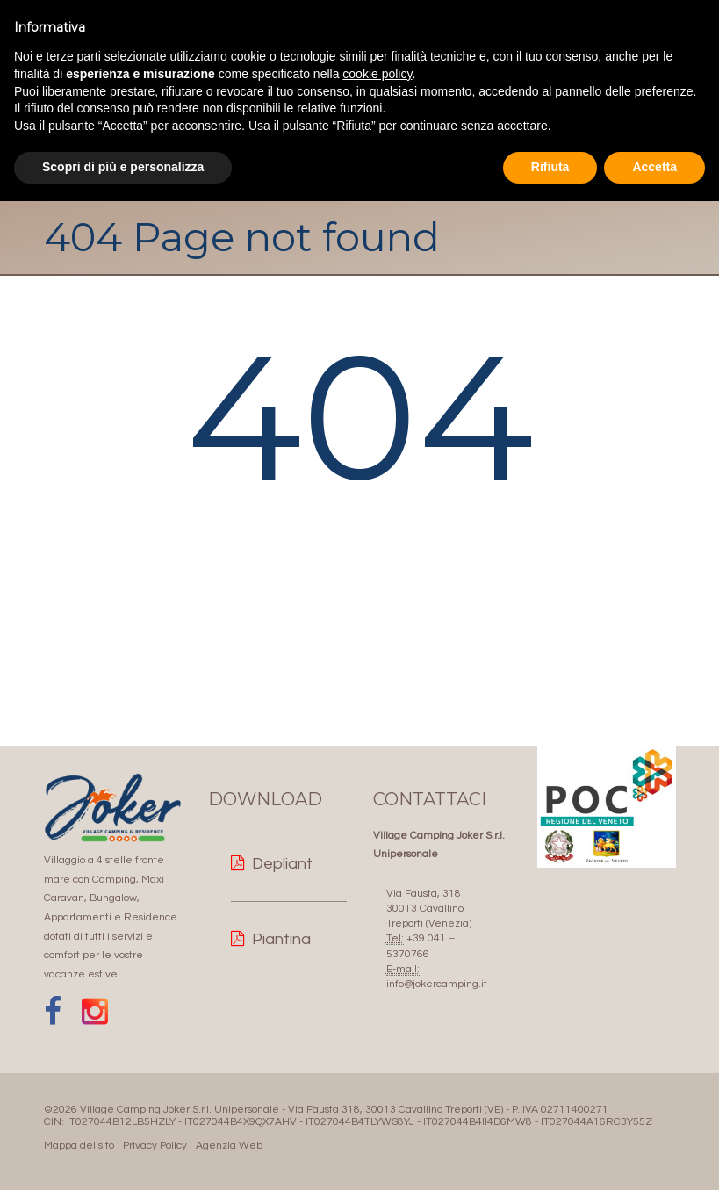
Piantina (281, 939)
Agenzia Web (229, 1145)
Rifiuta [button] (550, 167)
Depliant (282, 863)
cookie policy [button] (377, 74)
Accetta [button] (654, 167)
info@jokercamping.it (436, 984)
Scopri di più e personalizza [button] (123, 167)
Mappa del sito (79, 1145)
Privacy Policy (155, 1145)
